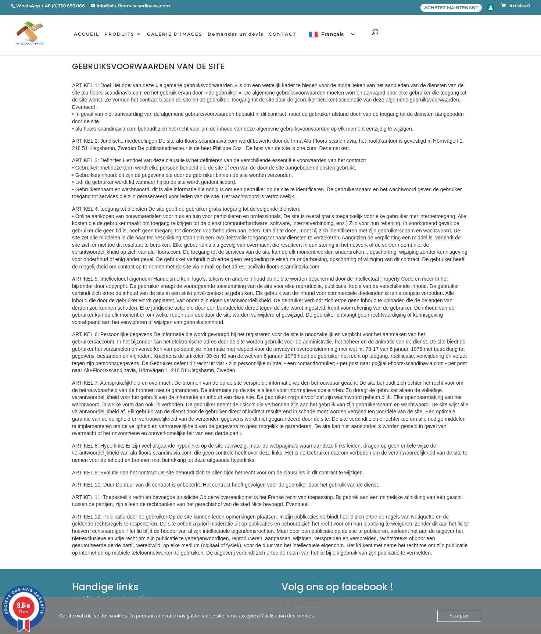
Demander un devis (238, 34)
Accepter (459, 615)
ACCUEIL (88, 34)
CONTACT (284, 34)
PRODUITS (122, 34)
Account (491, 8)
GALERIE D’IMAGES (177, 34)
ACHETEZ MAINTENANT (451, 7)
